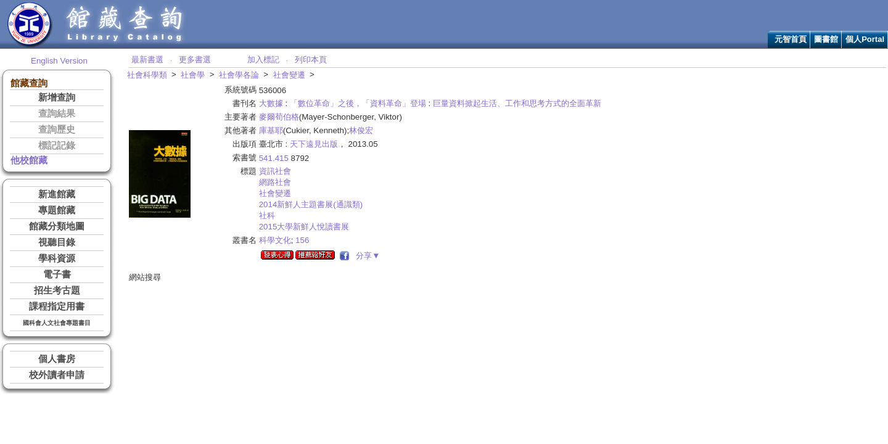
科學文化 (275, 240)
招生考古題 (57, 290)
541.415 (274, 158)
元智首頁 (791, 39)
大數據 (271, 103)
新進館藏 (56, 194)
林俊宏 (361, 130)
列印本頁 (311, 59)
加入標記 (263, 59)
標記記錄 (56, 145)
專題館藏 (56, 210)
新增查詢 (56, 97)
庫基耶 (271, 130)
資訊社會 (275, 171)
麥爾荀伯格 (279, 116)
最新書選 (147, 59)
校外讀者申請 (56, 375)
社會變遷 (289, 75)
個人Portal (864, 39)
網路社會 (275, 182)
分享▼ (366, 255)
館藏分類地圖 (56, 226)
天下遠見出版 (314, 144)
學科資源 (56, 258)
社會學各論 (239, 75)
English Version (59, 60)
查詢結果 (56, 113)
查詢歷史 (56, 129)
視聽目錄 (56, 242)
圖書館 (826, 39)
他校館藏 (28, 160)
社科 (267, 215)
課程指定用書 (56, 306)
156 (302, 240)
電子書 (57, 274)
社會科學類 (147, 75)
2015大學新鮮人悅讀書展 (304, 226)
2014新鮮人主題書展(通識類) (311, 204)
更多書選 (195, 59)
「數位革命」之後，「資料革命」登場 (358, 103)
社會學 (193, 75)
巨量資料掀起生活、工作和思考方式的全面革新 (517, 103)
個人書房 (56, 359)
